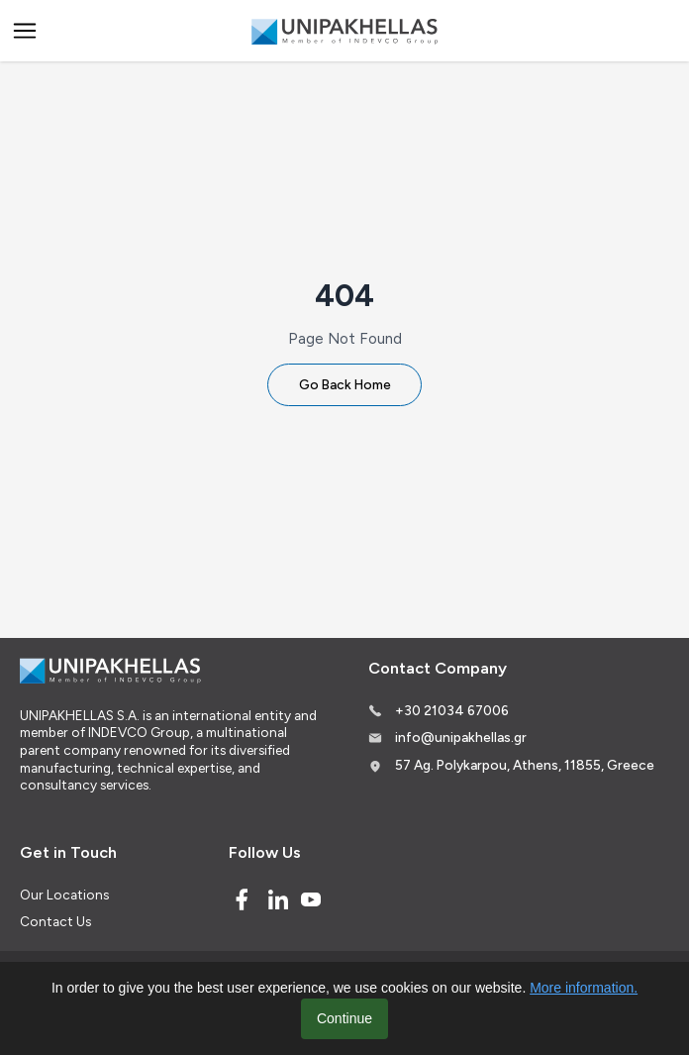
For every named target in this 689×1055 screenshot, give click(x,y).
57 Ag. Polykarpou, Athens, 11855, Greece (524, 765)
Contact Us (55, 921)
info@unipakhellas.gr (461, 737)
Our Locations (64, 894)
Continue (344, 1018)
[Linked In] (278, 899)
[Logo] (344, 31)
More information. (584, 988)
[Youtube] (311, 899)
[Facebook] (241, 899)
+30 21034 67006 (452, 710)
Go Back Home (345, 384)
